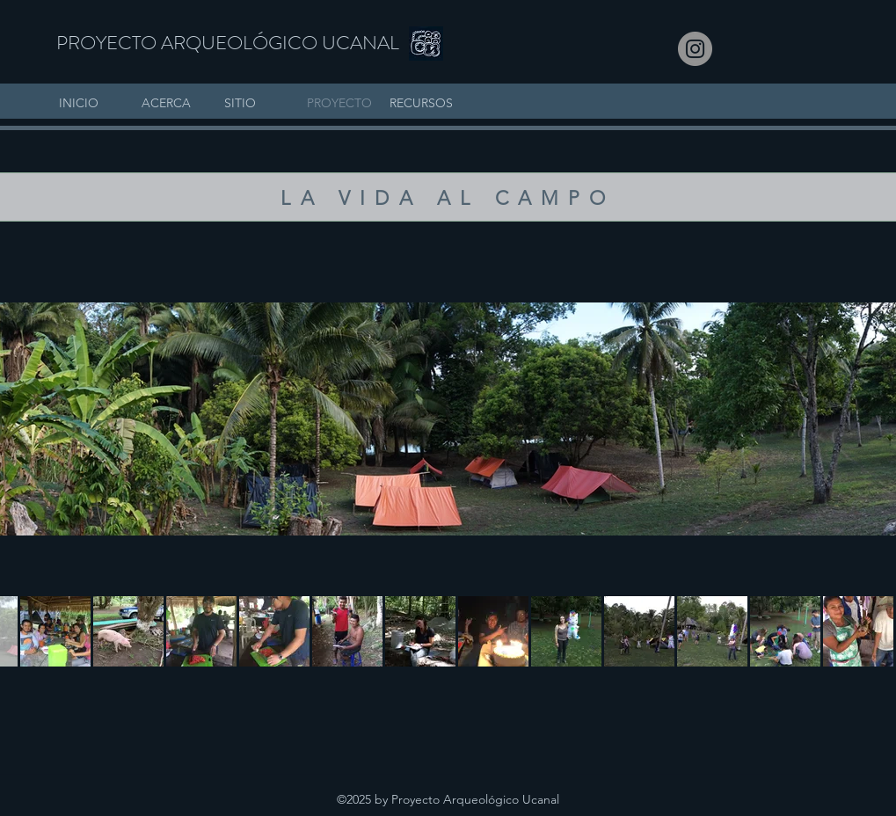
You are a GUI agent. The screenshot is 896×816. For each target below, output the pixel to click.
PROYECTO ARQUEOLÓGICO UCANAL (227, 42)
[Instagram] (695, 49)
